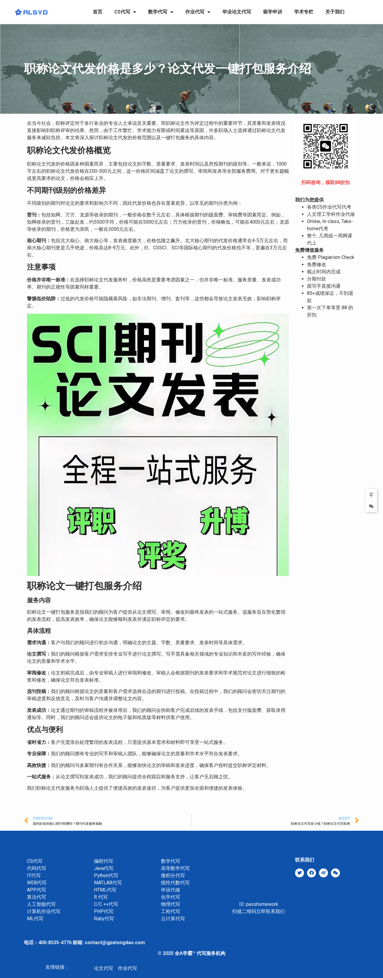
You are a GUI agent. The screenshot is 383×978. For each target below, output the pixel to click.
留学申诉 (272, 12)
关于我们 (334, 12)
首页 (97, 12)
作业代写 (197, 12)
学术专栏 (303, 12)
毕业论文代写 (236, 12)
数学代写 (160, 12)
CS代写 (125, 12)
